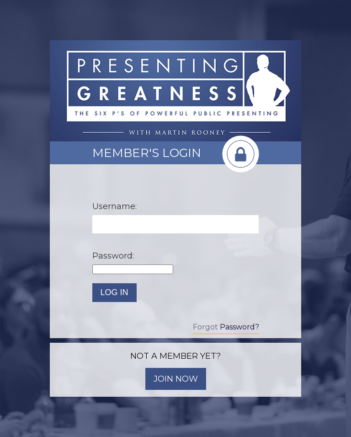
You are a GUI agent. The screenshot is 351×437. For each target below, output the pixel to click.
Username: (114, 206)
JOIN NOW (176, 379)
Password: (113, 256)
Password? (239, 327)
